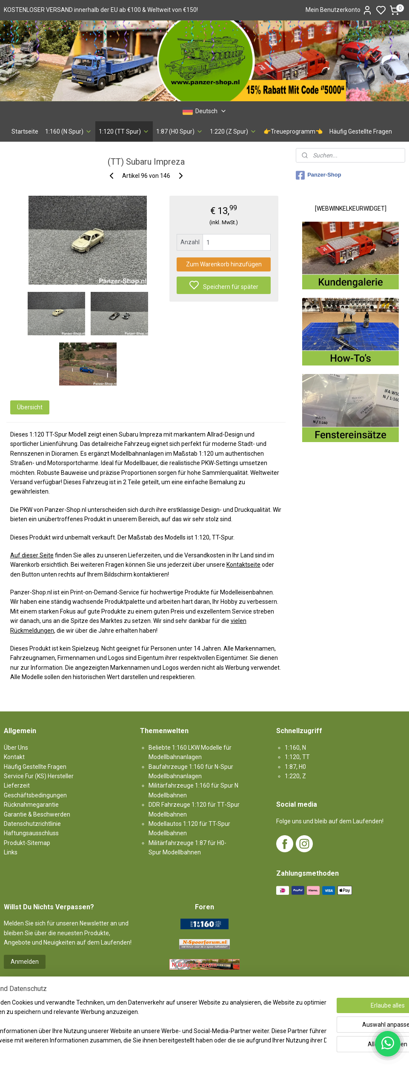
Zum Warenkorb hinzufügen (224, 264)
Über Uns (16, 747)
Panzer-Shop (318, 175)
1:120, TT (297, 757)
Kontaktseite (243, 564)
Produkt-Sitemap (27, 842)
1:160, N (295, 747)
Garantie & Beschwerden (37, 814)
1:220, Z (295, 776)
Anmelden (25, 961)
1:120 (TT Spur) (124, 131)
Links (10, 852)
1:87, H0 (295, 766)
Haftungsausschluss (31, 833)
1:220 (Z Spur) (233, 131)
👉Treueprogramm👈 (293, 131)
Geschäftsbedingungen (35, 795)
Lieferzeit (17, 785)
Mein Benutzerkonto (339, 10)
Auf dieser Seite (32, 555)
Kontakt (14, 757)
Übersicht (30, 407)
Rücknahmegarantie (31, 804)
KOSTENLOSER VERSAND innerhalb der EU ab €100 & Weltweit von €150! (101, 9)
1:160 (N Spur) (68, 131)
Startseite (24, 131)
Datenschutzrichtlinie (32, 823)
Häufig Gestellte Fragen (360, 131)
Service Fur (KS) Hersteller (39, 776)
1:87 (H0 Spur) (179, 131)
